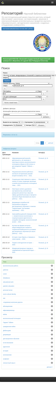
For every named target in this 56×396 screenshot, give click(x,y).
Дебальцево (7, 330)
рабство (5, 270)
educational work (8, 282)
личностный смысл (9, 363)
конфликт (6, 359)
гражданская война (9, 326)
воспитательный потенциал (12, 318)
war (4, 298)
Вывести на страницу (10, 122)
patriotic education (8, 286)
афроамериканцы (8, 310)
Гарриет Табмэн (8, 322)
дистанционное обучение (11, 338)
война (5, 314)
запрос (5, 77)
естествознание (8, 342)
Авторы (28, 125)
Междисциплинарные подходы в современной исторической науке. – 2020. (23, 250)
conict (5, 274)
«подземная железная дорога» (13, 302)
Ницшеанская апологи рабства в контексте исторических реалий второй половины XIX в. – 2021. (22, 173)
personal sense (7, 290)
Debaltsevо (6, 278)
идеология (6, 347)
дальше (50, 143)
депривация (7, 334)
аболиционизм (7, 306)
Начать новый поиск (10, 102)
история (5, 351)
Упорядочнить (8, 125)
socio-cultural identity (9, 294)
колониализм (7, 355)
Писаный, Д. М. (43, 158)
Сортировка (29, 122)
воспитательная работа (10, 266)
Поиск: (5, 73)
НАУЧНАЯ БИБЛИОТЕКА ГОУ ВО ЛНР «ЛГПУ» (18, 29)
